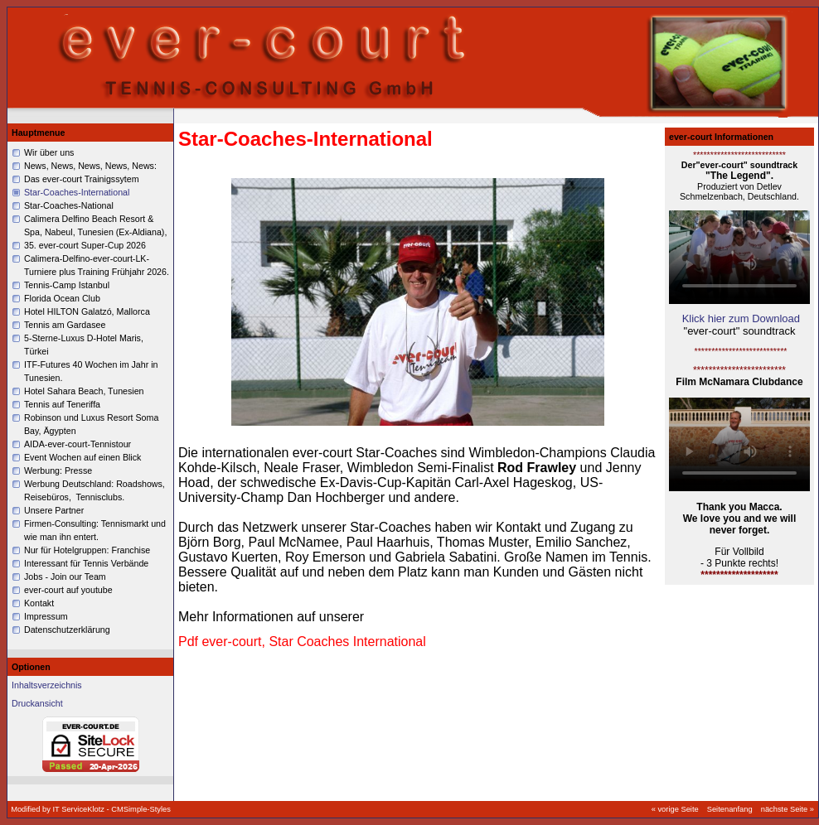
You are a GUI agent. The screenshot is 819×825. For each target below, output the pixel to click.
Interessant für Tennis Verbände (86, 563)
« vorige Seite (675, 809)
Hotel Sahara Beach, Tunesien (84, 391)
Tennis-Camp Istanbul (66, 285)
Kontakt (39, 603)
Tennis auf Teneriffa (62, 404)
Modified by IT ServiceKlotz (58, 809)
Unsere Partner (54, 510)
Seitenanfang (730, 809)
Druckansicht (37, 703)
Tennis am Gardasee (64, 325)
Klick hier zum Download (741, 318)
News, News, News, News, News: (90, 166)
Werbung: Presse (59, 470)
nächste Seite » (787, 809)
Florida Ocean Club (62, 298)
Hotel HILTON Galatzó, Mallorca (87, 311)
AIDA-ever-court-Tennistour (77, 444)
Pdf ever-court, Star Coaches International (302, 641)
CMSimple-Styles (141, 809)
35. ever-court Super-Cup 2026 (85, 245)
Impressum (46, 616)
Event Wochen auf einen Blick (82, 457)
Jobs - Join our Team (65, 576)
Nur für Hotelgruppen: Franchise (87, 550)
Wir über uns (49, 152)
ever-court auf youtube (68, 590)
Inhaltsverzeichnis (47, 685)
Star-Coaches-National (69, 205)
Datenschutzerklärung (67, 629)
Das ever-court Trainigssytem (81, 179)
